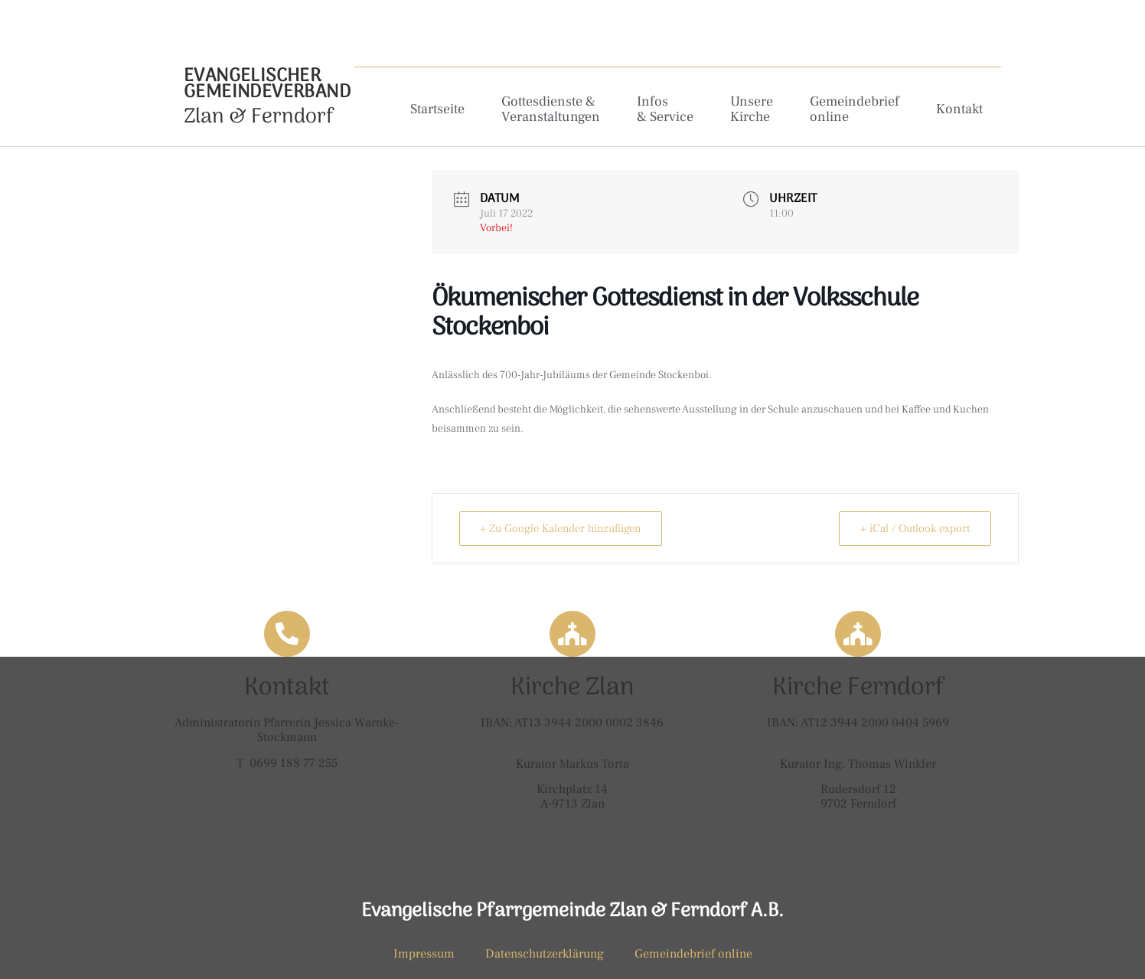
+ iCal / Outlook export (912, 528)
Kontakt (959, 109)
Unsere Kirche (751, 109)
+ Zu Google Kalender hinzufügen (566, 528)
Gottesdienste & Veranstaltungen (550, 109)
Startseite (437, 109)
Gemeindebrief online (854, 109)
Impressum (424, 953)
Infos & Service (665, 109)
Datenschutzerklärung (544, 953)
